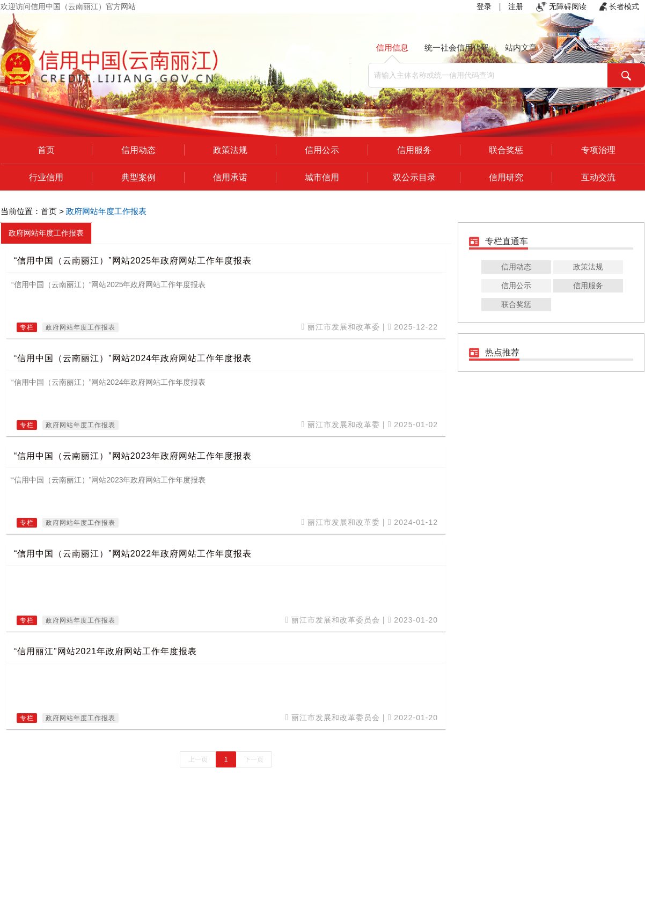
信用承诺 (230, 177)
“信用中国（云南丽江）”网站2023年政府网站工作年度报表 (133, 455)
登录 (484, 6)
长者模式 (619, 6)
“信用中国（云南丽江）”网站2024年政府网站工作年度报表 (133, 358)
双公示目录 (414, 177)
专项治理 (598, 150)
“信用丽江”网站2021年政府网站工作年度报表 (105, 651)
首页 (46, 150)
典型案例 (138, 177)
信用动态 (138, 150)
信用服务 (414, 150)
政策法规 (230, 150)
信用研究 (506, 177)
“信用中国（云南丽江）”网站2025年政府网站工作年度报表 (133, 260)
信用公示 (322, 150)
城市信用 (322, 177)
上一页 (198, 759)
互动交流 (598, 177)
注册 (515, 6)
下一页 (253, 759)
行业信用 (46, 177)
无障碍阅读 (561, 6)
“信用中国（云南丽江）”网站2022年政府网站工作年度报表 (133, 553)
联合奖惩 (506, 150)
